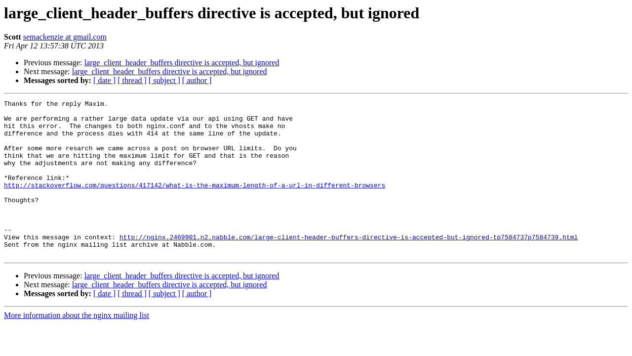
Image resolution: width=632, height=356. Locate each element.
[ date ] (104, 80)
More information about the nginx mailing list (76, 346)
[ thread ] (132, 80)
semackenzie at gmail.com (65, 37)
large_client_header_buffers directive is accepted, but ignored (181, 62)
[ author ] (197, 80)
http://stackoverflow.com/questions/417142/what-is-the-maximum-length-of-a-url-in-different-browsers (194, 202)
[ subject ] (164, 80)
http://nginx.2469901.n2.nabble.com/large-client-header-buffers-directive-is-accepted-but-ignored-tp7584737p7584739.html (348, 265)
